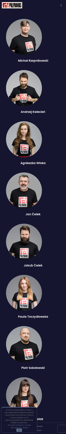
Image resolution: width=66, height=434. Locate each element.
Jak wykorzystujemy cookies (19, 425)
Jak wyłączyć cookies (19, 427)
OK (19, 430)
